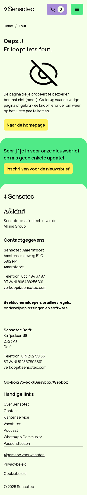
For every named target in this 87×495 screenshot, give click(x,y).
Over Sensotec (17, 404)
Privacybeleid (15, 464)
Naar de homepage (26, 125)
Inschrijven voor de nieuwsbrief (38, 169)
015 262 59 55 (33, 356)
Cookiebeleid (15, 473)
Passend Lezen (17, 443)
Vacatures (12, 423)
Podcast (11, 430)
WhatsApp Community (23, 436)
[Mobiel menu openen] (77, 9)
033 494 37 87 (33, 276)
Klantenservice (16, 417)
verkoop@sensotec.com (25, 287)
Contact (11, 410)
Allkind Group (15, 226)
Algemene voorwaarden (24, 454)
